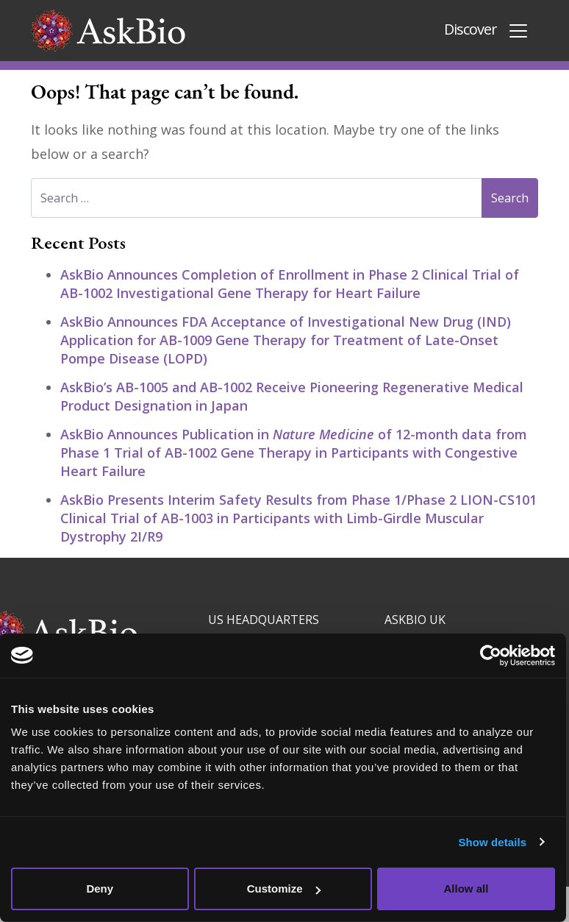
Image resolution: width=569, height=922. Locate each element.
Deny (100, 888)
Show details (496, 842)
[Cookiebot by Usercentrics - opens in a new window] (493, 656)
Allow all (468, 888)
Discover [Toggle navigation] (486, 30)
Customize (285, 888)
